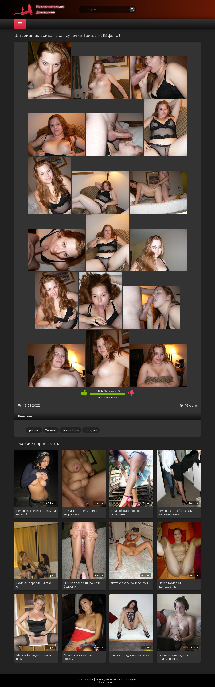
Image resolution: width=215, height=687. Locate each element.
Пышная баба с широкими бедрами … (82, 584)
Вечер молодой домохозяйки (170, 584)
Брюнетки (34, 430)
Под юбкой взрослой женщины (126, 512)
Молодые (51, 430)
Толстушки (91, 430)
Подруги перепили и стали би (34, 584)
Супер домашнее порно (42, 9)
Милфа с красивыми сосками (78, 656)
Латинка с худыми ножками (130, 655)
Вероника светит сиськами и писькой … (36, 512)
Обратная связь (107, 682)
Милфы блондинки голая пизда (33, 656)
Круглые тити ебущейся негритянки (80, 512)
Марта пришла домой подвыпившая (174, 656)
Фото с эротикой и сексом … (131, 583)
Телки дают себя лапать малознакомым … (175, 512)
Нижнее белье (71, 430)
